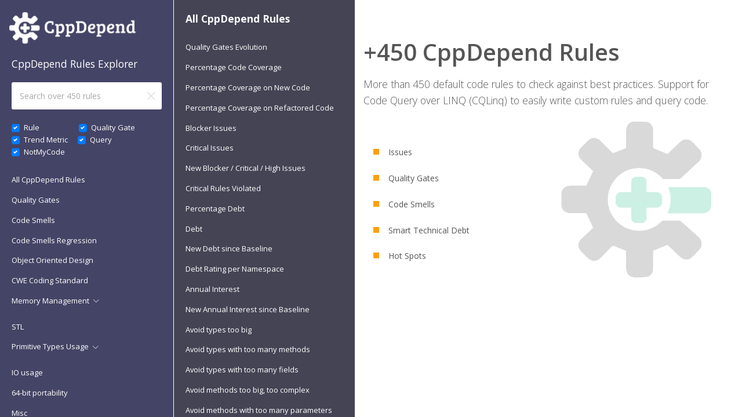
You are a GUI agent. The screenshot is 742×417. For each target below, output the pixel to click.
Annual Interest (212, 289)
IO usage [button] (27, 372)
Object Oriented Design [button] (52, 260)
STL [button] (18, 326)
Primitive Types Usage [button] (50, 346)
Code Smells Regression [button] (54, 240)
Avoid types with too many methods (248, 349)
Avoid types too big (219, 329)
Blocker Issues (211, 128)
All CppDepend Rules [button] (48, 179)
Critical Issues (210, 147)
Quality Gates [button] (36, 200)
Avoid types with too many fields (242, 369)
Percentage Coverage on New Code (248, 87)
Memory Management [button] (50, 300)
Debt (194, 229)
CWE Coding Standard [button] (50, 280)
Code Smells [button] (33, 220)
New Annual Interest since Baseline (248, 309)
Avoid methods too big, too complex (248, 390)
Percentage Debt (215, 208)
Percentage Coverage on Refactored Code (260, 108)
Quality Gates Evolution (226, 47)
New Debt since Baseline (229, 248)
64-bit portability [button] (40, 392)
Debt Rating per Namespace (235, 269)
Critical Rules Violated (223, 188)
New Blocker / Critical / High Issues (245, 168)
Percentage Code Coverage (234, 67)
